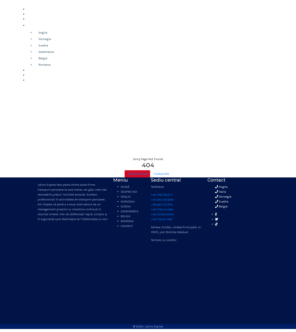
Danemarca (46, 52)
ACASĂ (30, 9)
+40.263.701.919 (161, 204)
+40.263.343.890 (162, 199)
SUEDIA (126, 206)
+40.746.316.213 (161, 194)
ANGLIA (126, 196)
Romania (45, 64)
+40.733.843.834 (162, 214)
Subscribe (161, 174)
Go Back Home (137, 174)
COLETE (31, 70)
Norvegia (45, 39)
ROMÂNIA (127, 221)
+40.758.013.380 (162, 209)
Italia (220, 191)
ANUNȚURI (33, 19)
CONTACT (32, 80)
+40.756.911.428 (161, 219)
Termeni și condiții (164, 240)
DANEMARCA (129, 211)
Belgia (43, 58)
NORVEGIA (128, 201)
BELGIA (125, 216)
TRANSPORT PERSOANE (45, 25)
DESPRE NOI (34, 14)
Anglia (43, 32)
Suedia (43, 45)
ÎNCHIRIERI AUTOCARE (41, 75)
